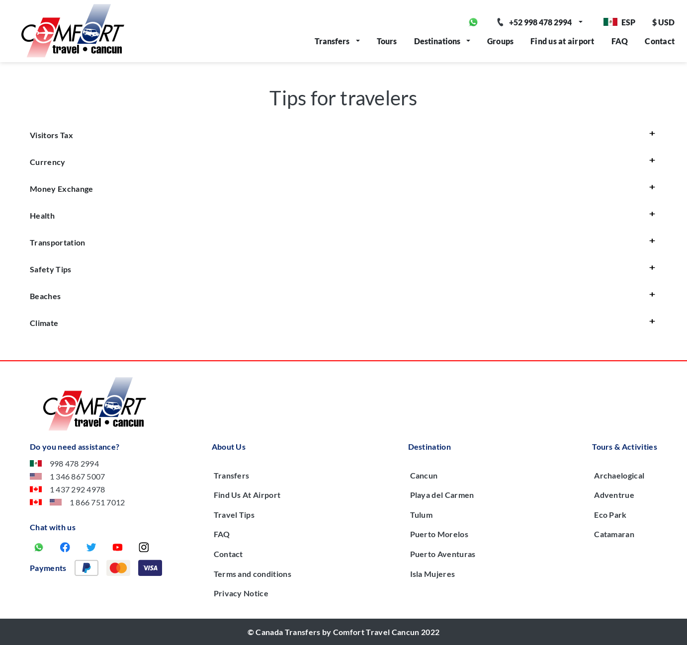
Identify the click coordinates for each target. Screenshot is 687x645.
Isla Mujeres (432, 573)
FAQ (619, 41)
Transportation (57, 242)
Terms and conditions (252, 573)
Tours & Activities (624, 446)
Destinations (437, 41)
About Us (229, 446)
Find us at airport (562, 41)
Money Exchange (61, 188)
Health (42, 215)
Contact (660, 41)
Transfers (332, 41)
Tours (387, 41)
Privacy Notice (241, 593)
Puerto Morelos (439, 534)
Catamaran (614, 534)
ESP (619, 22)
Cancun (424, 475)
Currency (48, 161)
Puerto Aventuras (443, 554)
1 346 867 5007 (67, 476)
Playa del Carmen (442, 494)
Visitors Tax (51, 135)
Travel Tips (234, 514)
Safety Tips (51, 269)
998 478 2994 (64, 463)
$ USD (663, 22)
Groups (500, 41)
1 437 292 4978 (67, 489)
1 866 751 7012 (77, 502)
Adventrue (614, 494)
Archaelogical (619, 475)
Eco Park (610, 514)
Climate (44, 322)
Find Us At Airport (247, 494)
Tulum (421, 514)
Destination (429, 446)
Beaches (45, 296)
